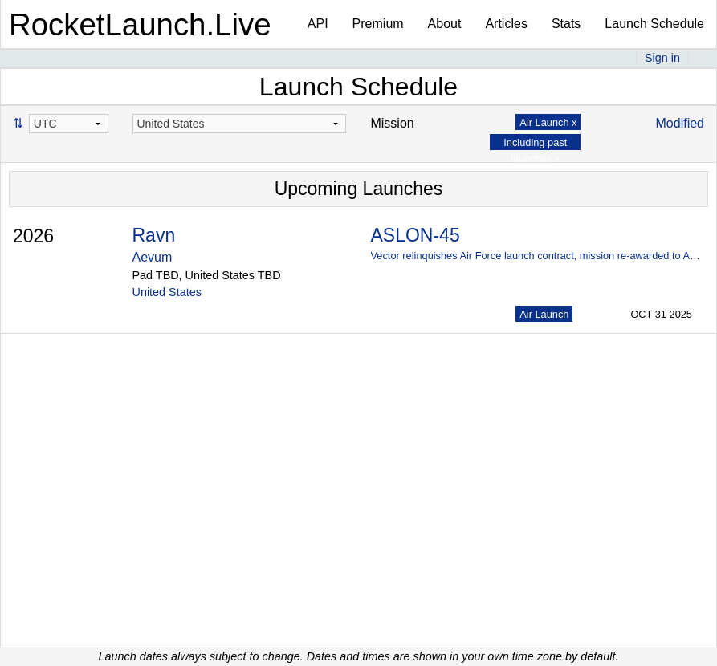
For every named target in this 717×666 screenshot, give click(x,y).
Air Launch (543, 314)
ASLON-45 (414, 235)
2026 (33, 235)
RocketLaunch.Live (140, 24)
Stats (566, 23)
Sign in (662, 57)
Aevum (152, 257)
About (445, 23)
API (318, 23)
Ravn (154, 235)
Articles (506, 23)
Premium (378, 23)
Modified (680, 123)
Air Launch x (547, 122)
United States (167, 292)
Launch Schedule (654, 23)
